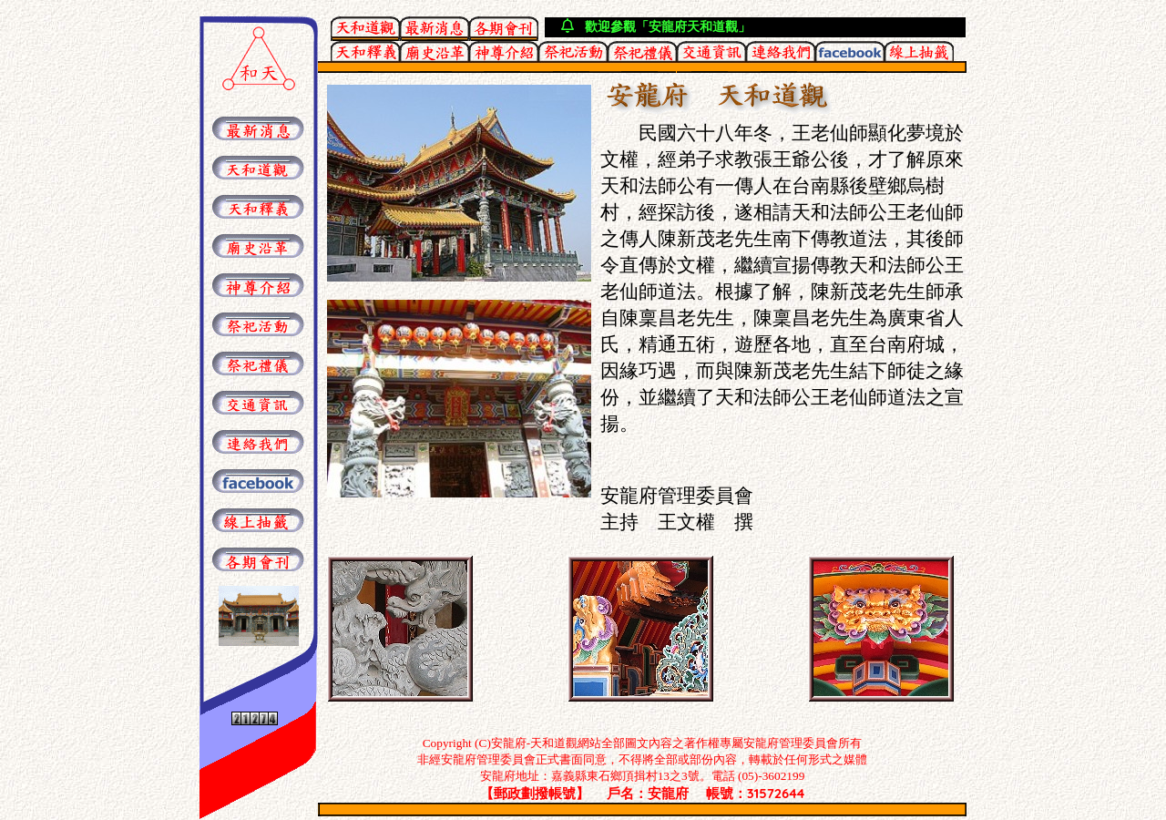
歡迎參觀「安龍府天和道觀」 (668, 26)
